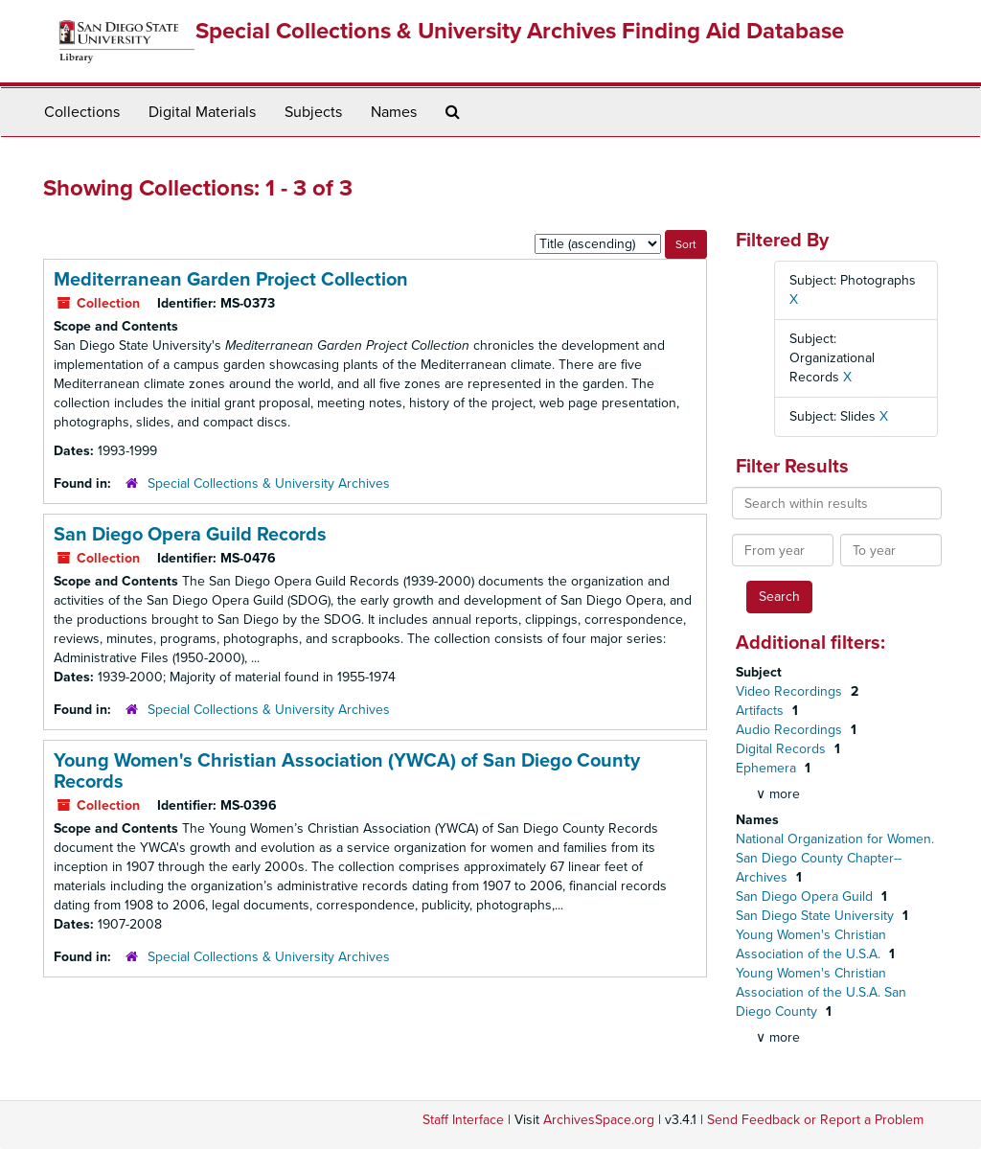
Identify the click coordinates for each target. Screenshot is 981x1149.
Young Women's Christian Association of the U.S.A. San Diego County (821, 992)
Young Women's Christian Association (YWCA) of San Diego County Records (347, 771)
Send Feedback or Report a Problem (815, 1120)
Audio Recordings (791, 730)
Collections (82, 112)
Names (394, 112)
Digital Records (783, 749)
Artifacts (761, 710)
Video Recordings (791, 691)
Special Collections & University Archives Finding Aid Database (519, 31)
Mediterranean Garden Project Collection (231, 279)
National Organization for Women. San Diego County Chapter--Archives (835, 858)
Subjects (313, 112)
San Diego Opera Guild (806, 896)
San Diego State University (817, 916)
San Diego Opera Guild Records (190, 534)
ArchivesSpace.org (598, 1120)
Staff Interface (463, 1120)
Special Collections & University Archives (269, 483)
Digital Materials (202, 112)
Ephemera (768, 768)
